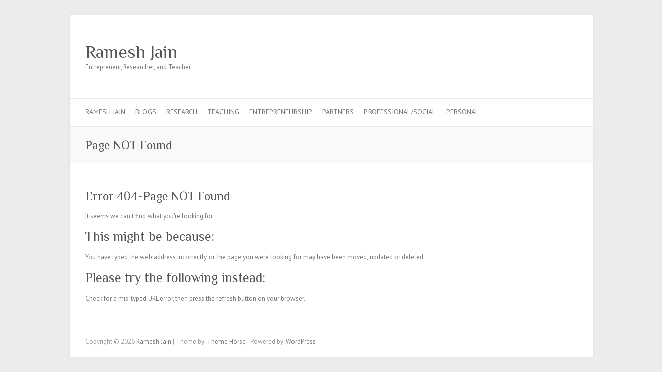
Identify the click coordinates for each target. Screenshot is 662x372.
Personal (462, 111)
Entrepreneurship (280, 111)
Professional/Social (400, 111)
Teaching (223, 111)
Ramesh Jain (131, 52)
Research (181, 111)
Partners (338, 111)
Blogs (145, 111)
